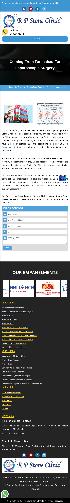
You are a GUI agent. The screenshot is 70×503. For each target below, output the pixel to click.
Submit (7, 248)
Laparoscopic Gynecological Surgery (16, 376)
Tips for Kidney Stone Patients (13, 347)
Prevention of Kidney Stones (13, 396)
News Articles (7, 400)
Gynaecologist (8, 147)
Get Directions (35, 38)
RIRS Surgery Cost (9, 319)
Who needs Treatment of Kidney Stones (17, 339)
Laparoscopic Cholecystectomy (14, 343)
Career (4, 412)
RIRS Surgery (7, 323)
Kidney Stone (7, 364)
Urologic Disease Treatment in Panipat (17, 380)
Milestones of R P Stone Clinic (13, 356)
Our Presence (20, 87)
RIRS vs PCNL (7, 315)
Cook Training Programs (11, 392)
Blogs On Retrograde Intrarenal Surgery (17, 312)
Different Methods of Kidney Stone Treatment (19, 335)
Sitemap (5, 408)
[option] (22, 288)
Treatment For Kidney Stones (13, 308)
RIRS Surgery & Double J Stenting (15, 327)
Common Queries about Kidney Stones (17, 368)
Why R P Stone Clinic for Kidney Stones (17, 331)
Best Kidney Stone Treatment (13, 372)
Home (10, 87)
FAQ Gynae (6, 404)
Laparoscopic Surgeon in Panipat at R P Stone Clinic (22, 384)
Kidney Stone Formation (11, 360)
